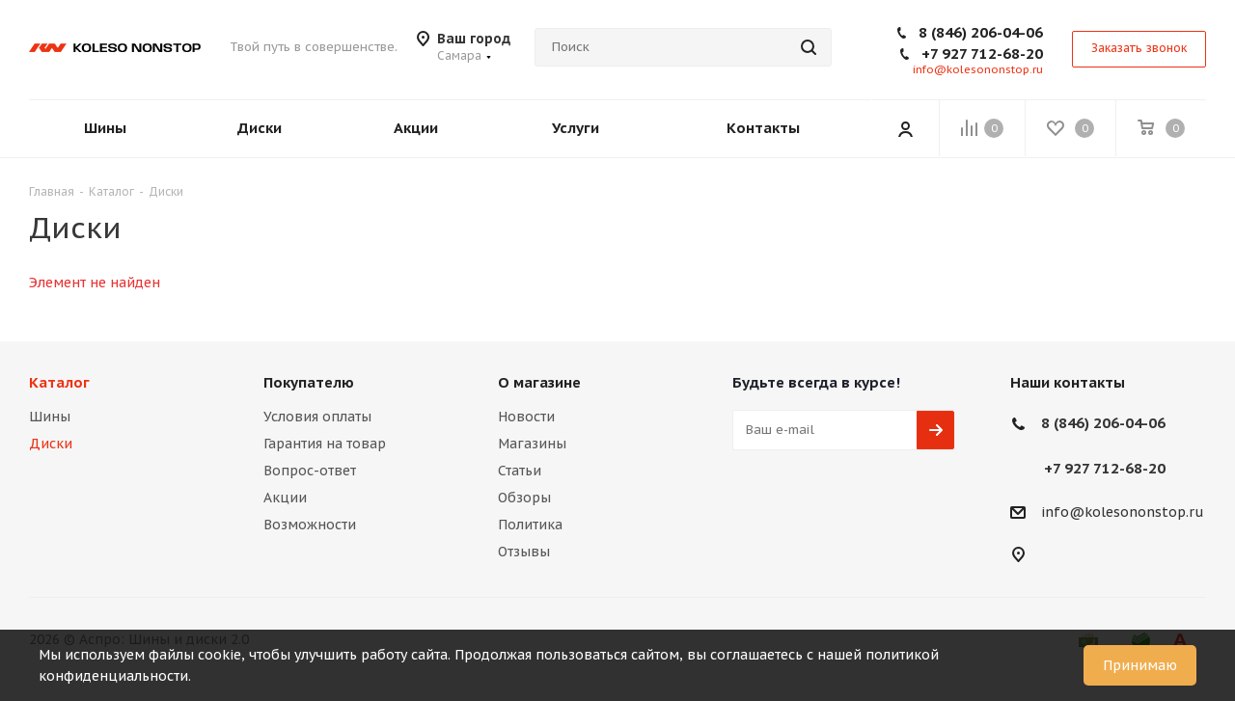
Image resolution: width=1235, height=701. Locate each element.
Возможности (309, 524)
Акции (285, 497)
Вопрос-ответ (309, 470)
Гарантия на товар (324, 443)
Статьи (519, 470)
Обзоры (524, 497)
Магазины (532, 443)
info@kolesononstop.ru (978, 69)
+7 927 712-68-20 (982, 53)
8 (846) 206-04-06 (981, 32)
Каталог (59, 382)
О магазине (539, 382)
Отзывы (524, 551)
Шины (49, 416)
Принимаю (1140, 665)
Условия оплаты (317, 416)
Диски (50, 443)
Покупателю (308, 382)
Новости (526, 416)
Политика (530, 524)
